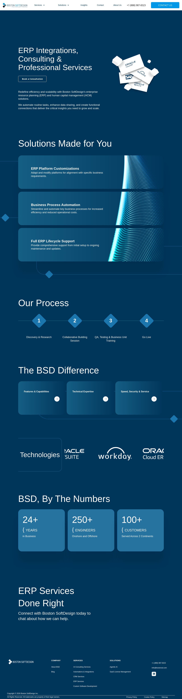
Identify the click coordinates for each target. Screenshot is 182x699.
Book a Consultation (32, 79)
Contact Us (165, 5)
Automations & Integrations (83, 672)
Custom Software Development (85, 686)
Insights (84, 5)
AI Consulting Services (82, 667)
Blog (53, 672)
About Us (117, 5)
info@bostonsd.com (159, 668)
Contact (100, 5)
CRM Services (78, 677)
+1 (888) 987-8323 (136, 5)
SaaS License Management (120, 672)
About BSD (55, 667)
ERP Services (78, 681)
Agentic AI (113, 667)
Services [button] (40, 5)
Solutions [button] (63, 5)
